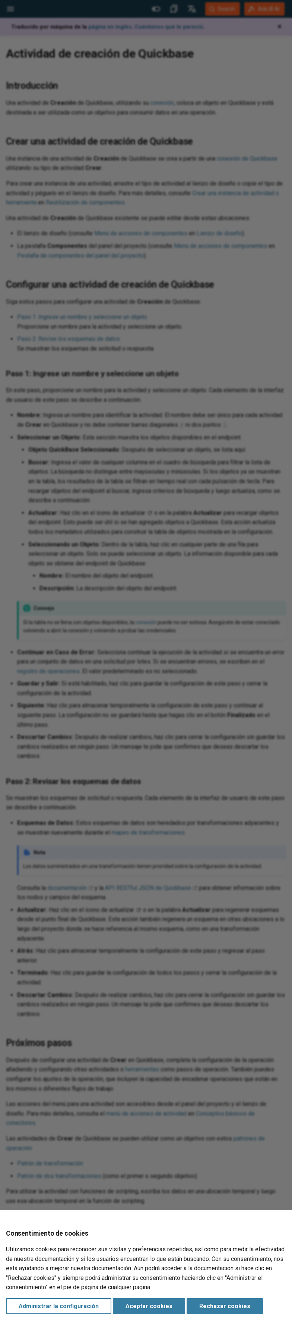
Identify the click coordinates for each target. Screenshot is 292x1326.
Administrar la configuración (59, 1306)
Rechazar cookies (224, 1306)
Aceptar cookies (149, 1306)
